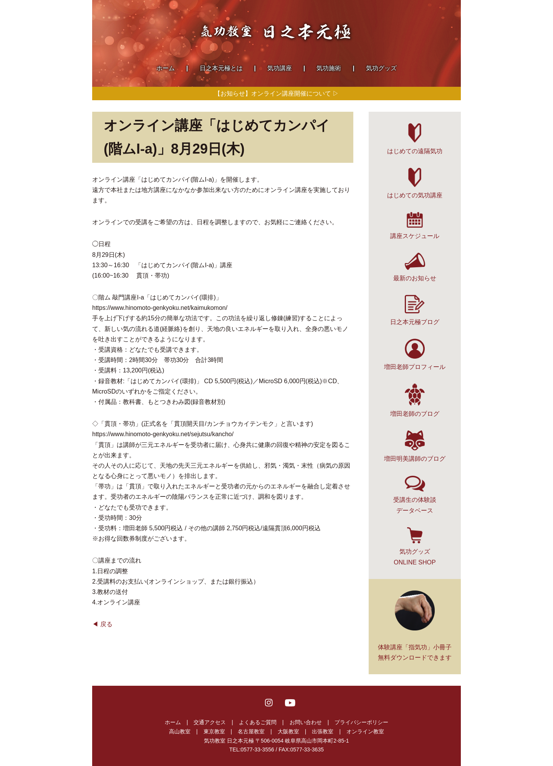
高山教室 (179, 731)
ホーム (173, 722)
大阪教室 (288, 731)
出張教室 (322, 731)
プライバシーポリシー (361, 722)
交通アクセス (210, 722)
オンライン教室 (365, 731)
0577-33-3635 (307, 749)
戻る (106, 624)
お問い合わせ (306, 722)
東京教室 (214, 731)
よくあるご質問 (257, 722)
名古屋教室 (251, 731)
